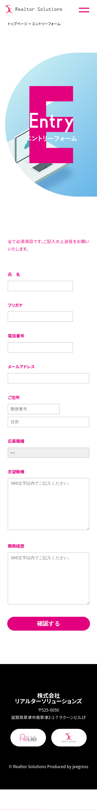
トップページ (17, 23)
